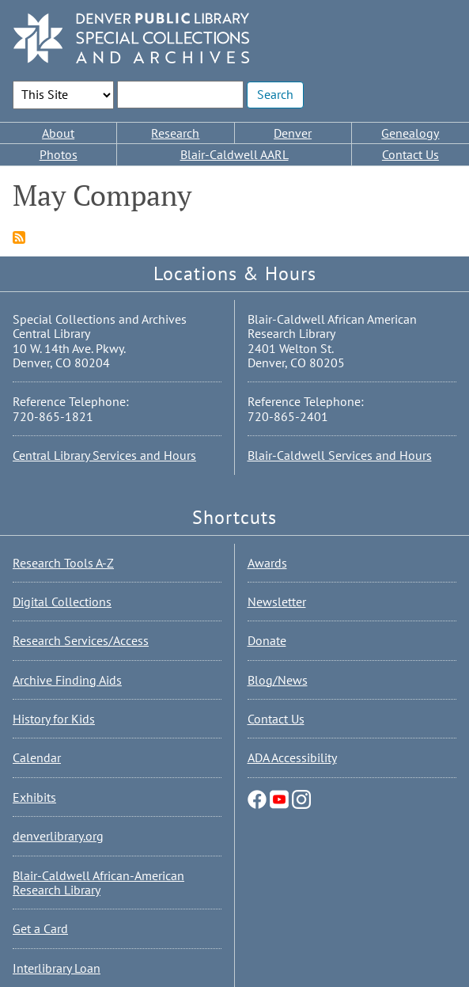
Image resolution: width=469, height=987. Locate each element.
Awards (267, 563)
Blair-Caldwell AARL (234, 154)
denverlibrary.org (58, 836)
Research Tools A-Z (63, 563)
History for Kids (54, 719)
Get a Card (40, 928)
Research (175, 133)
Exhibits (34, 797)
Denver (293, 133)
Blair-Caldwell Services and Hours (340, 455)
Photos (59, 154)
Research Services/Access (81, 640)
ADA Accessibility (292, 757)
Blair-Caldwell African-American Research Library (98, 882)
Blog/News (278, 680)
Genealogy (410, 133)
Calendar (37, 757)
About (58, 133)
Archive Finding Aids (67, 680)
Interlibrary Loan (56, 968)
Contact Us (410, 154)
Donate (267, 640)
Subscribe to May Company (19, 237)
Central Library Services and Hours (104, 455)
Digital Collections (62, 601)
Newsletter (277, 601)
